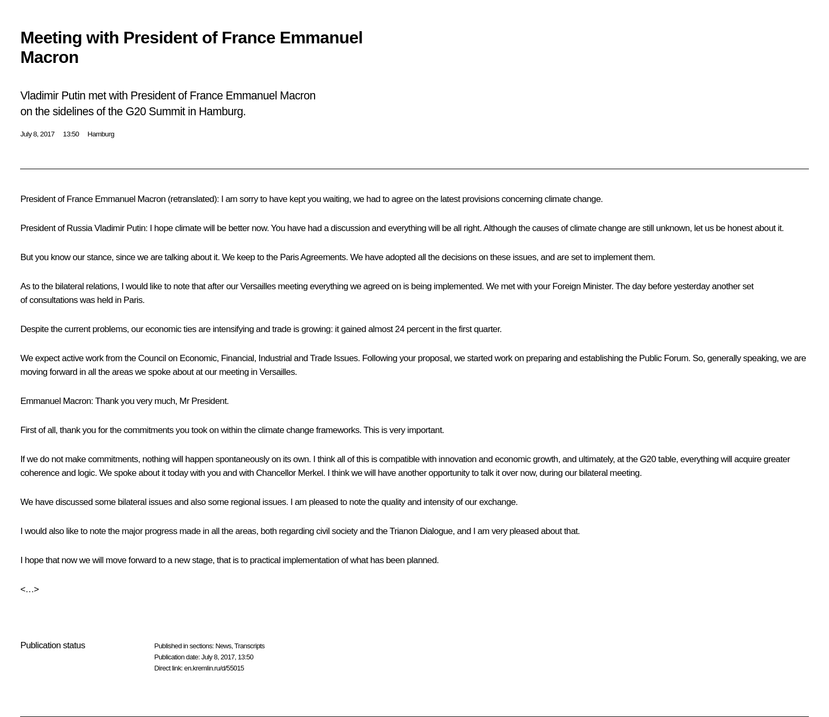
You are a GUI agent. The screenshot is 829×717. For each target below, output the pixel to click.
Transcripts (249, 646)
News (223, 646)
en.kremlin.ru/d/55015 (214, 668)
